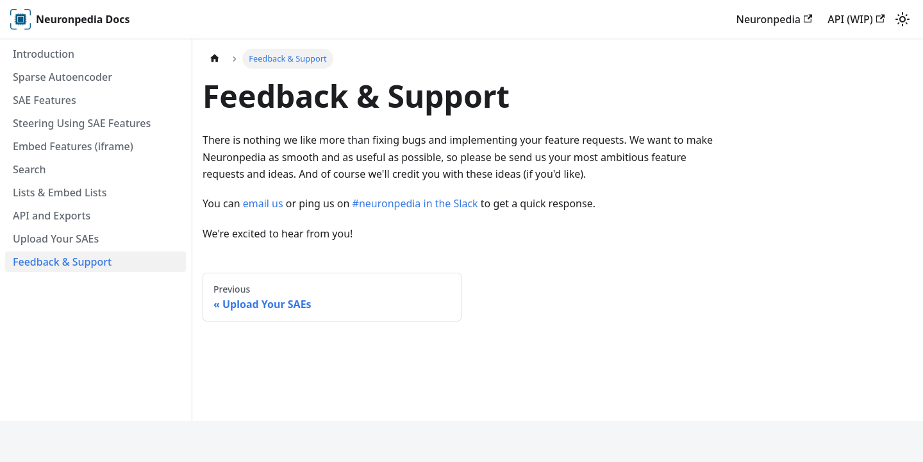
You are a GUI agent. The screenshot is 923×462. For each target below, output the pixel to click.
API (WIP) (856, 19)
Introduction (43, 54)
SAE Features (44, 100)
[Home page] (215, 59)
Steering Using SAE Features (82, 123)
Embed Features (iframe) (73, 146)
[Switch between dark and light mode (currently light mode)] (902, 19)
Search (29, 169)
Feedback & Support (62, 262)
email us (263, 203)
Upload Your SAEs (56, 239)
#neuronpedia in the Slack (415, 203)
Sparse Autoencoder (62, 77)
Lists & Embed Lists (59, 192)
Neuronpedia (774, 19)
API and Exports (51, 216)
